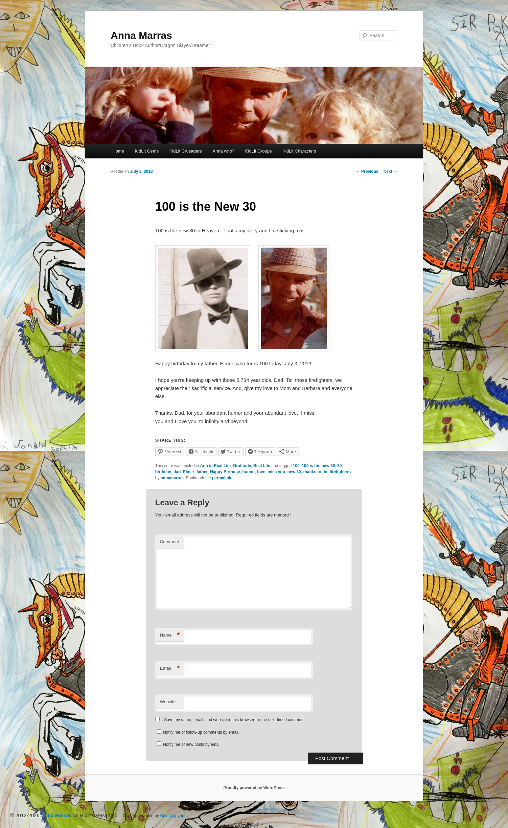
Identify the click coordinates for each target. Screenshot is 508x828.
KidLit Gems (147, 151)
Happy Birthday (225, 471)
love (261, 471)
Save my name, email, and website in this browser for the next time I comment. (235, 719)
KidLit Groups (258, 151)
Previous (367, 171)
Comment (169, 541)
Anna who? (223, 151)
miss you (276, 471)
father (202, 471)
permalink (221, 478)
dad (177, 471)
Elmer (188, 471)
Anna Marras (141, 35)
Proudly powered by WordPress (253, 787)
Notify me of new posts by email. (192, 744)
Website (168, 701)
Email (170, 668)
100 (296, 465)
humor (248, 471)
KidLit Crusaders (185, 151)
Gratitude (242, 465)
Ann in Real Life (215, 465)
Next (390, 171)
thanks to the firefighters (327, 471)
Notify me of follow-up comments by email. (201, 732)
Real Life (261, 465)
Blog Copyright (174, 815)
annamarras (172, 478)
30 (339, 465)
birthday (163, 471)
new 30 (294, 471)
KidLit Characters (299, 151)
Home (118, 151)
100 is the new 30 (318, 465)
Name (170, 635)
